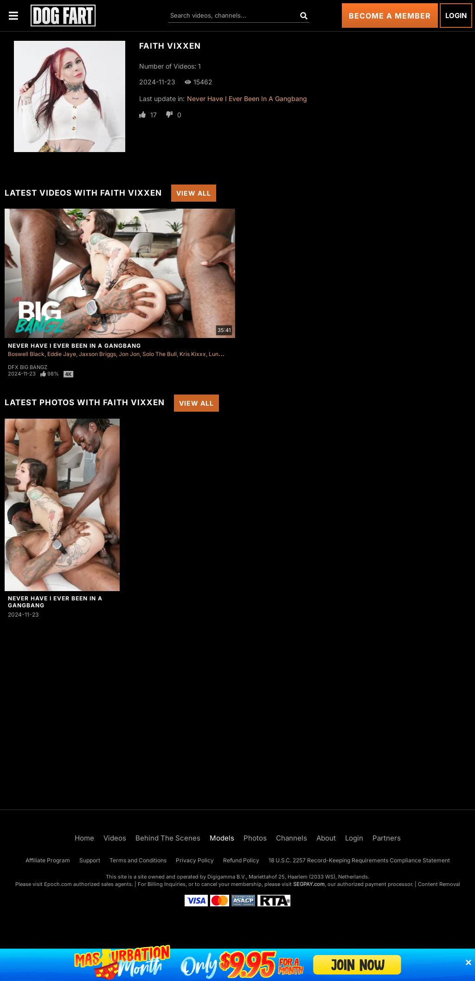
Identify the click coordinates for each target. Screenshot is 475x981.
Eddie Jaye (61, 353)
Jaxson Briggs (97, 353)
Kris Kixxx (193, 353)
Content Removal (439, 884)
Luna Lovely (224, 353)
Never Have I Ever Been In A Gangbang (247, 98)
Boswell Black (26, 353)
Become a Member (390, 15)
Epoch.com (58, 884)
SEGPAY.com (309, 884)
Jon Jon (129, 353)
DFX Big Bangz (27, 367)
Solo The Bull (159, 353)
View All (193, 193)
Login (456, 15)
